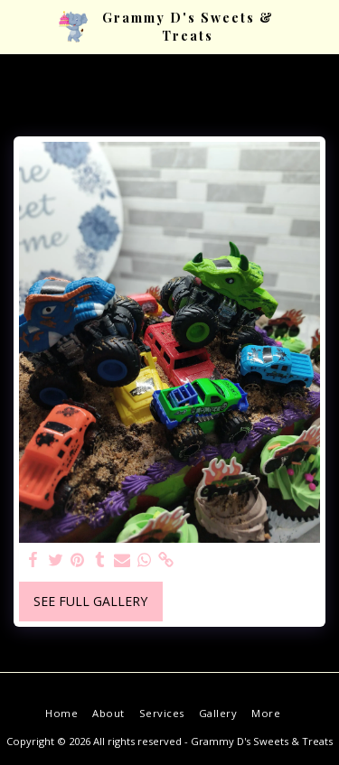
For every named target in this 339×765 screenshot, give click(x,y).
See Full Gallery (90, 601)
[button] (20, 25)
